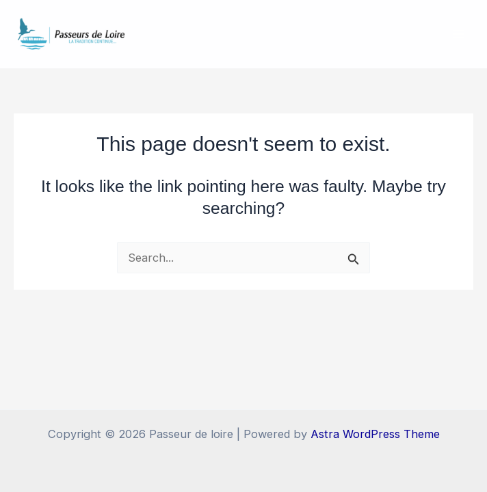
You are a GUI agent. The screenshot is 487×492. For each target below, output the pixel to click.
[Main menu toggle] (458, 34)
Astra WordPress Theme (375, 434)
